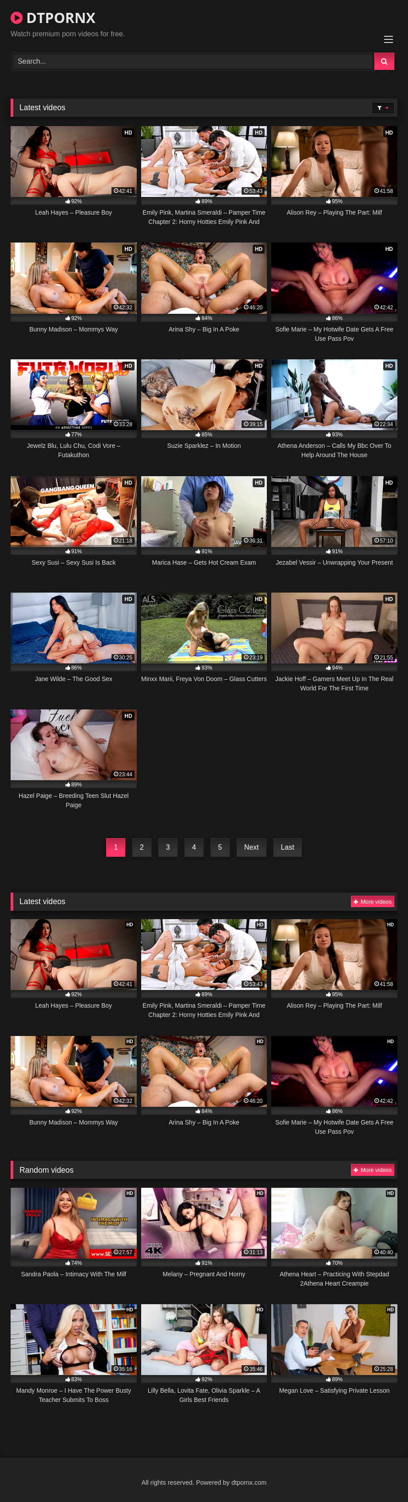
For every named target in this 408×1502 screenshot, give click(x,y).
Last (287, 847)
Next (251, 847)
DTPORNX (53, 17)
